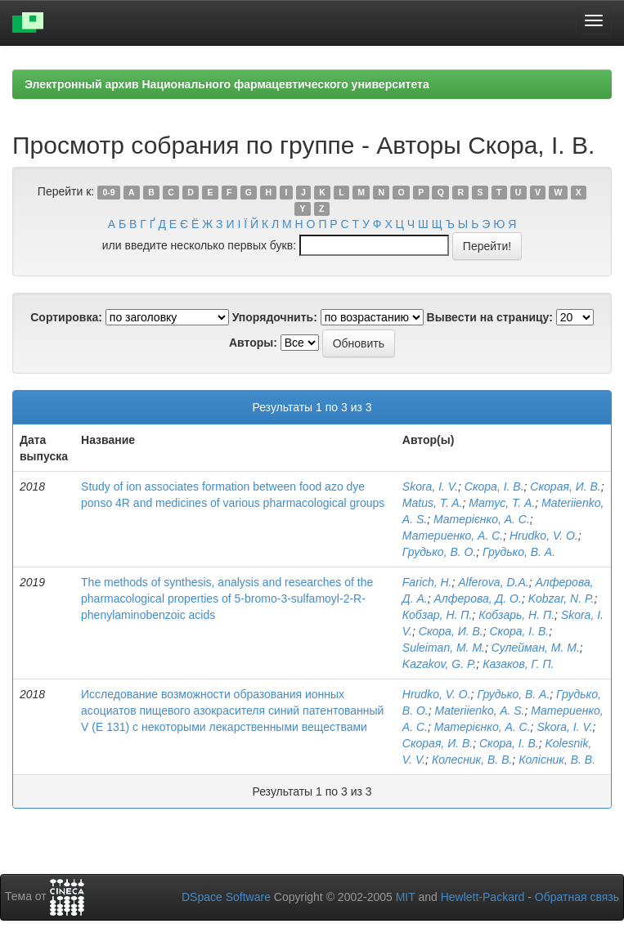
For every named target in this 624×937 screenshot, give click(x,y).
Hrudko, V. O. (544, 535)
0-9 (108, 192)
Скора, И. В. (451, 631)
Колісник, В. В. (557, 759)
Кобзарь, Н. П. (516, 614)
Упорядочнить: (274, 317)
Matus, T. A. (432, 502)
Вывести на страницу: (490, 317)
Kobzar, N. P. (561, 598)
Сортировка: (66, 317)
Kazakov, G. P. (439, 663)
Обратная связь (577, 896)
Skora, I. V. (430, 486)
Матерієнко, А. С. (481, 519)
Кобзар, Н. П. (437, 614)
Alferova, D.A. (493, 582)
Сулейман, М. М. (536, 647)
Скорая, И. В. (565, 486)
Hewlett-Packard (483, 896)
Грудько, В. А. (519, 551)
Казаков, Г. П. (518, 663)
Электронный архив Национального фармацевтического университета (227, 84)
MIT (405, 896)
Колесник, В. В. (472, 759)
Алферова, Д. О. (477, 598)
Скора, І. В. (494, 486)
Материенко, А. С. (452, 535)
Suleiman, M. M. (443, 647)
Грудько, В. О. (439, 551)
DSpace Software (226, 896)
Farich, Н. (427, 582)
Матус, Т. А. (502, 502)
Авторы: (253, 342)
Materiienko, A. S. (480, 710)
